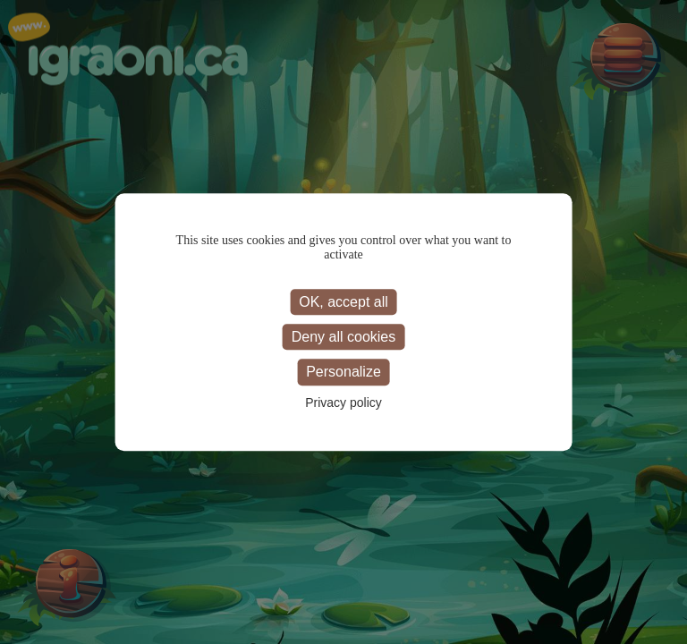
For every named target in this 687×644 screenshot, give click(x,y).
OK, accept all (343, 301)
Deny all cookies (344, 336)
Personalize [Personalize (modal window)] (343, 372)
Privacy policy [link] (343, 402)
